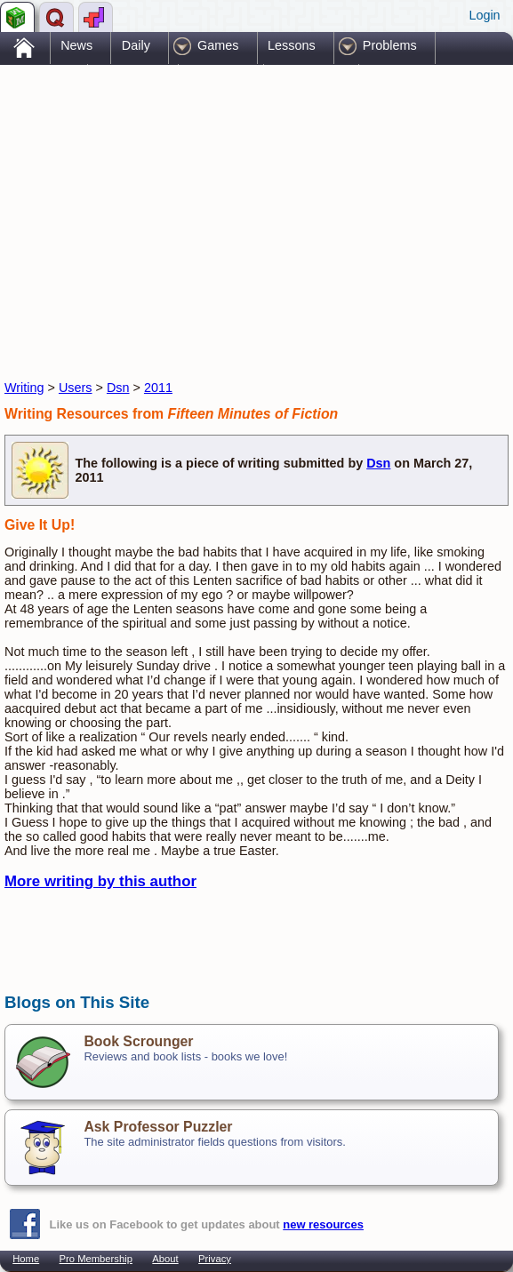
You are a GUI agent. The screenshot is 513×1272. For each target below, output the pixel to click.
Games (217, 45)
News (76, 45)
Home (25, 1258)
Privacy (214, 1258)
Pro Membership (96, 1258)
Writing (24, 387)
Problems (390, 45)
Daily (136, 45)
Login (484, 15)
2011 (158, 387)
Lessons (292, 45)
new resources (323, 1224)
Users (75, 387)
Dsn (118, 387)
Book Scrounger (138, 1041)
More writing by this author (100, 881)
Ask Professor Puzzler (158, 1126)
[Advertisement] (212, 207)
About (165, 1258)
